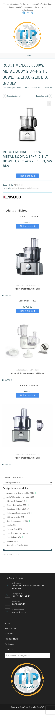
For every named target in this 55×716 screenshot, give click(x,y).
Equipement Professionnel (18, 513)
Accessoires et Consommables (20, 493)
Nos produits (10, 628)
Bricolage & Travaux (16, 501)
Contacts (8, 649)
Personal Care (14, 529)
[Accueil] (3, 87)
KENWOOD (27, 222)
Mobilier (11, 525)
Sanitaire (12, 541)
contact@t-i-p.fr (19, 612)
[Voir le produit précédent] (5, 96)
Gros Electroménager (17, 521)
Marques (9, 633)
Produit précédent (14, 96)
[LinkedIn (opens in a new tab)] (31, 13)
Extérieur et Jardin (15, 517)
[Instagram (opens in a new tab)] (28, 13)
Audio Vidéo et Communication (20, 497)
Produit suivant (42, 96)
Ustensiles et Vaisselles (17, 545)
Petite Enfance (14, 537)
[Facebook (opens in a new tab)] (24, 13)
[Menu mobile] (27, 56)
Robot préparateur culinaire (27, 288)
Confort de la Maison (16, 505)
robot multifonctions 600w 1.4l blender (27, 373)
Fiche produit (27, 175)
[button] (49, 103)
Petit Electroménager (17, 533)
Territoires (9, 644)
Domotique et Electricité (18, 509)
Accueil (8, 623)
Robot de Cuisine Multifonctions (25, 188)
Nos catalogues (11, 638)
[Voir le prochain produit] (50, 96)
